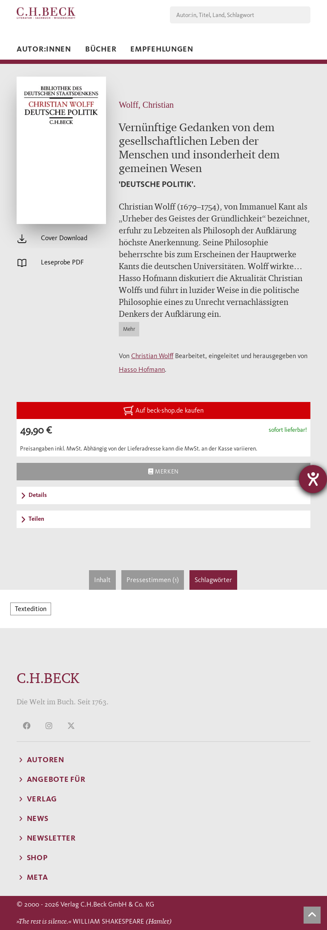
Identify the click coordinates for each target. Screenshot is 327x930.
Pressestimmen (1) (152, 580)
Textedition (30, 609)
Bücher (100, 49)
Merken (163, 471)
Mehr (129, 329)
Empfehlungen (161, 49)
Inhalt (102, 580)
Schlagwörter (213, 580)
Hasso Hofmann (142, 369)
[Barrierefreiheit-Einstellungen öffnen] (313, 479)
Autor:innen (44, 49)
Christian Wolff (152, 356)
